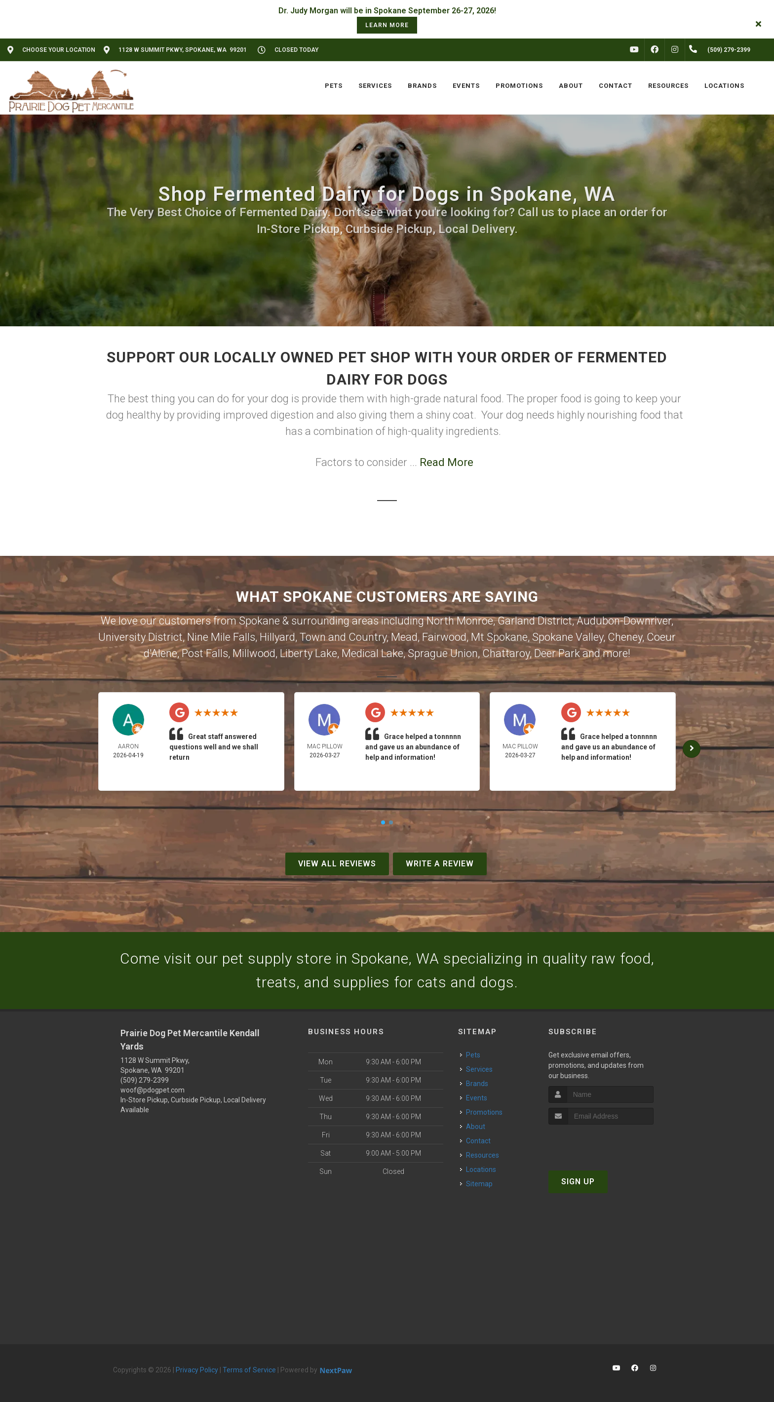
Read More (446, 462)
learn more (387, 25)
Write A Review (440, 863)
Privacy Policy (197, 1370)
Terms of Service (249, 1370)
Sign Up (578, 1181)
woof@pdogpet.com (152, 1090)
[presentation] (601, 1143)
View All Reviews (337, 863)
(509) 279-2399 (144, 1080)
